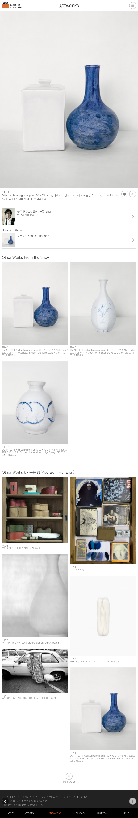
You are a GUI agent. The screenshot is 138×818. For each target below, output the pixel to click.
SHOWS (80, 813)
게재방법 (125, 813)
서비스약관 (70, 796)
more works (69, 781)
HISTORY (102, 813)
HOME (9, 813)
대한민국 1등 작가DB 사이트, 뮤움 (20, 796)
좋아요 (124, 194)
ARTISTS (29, 813)
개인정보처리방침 (51, 796)
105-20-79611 (42, 801)
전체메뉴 (132, 5)
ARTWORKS (55, 813)
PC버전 (83, 796)
